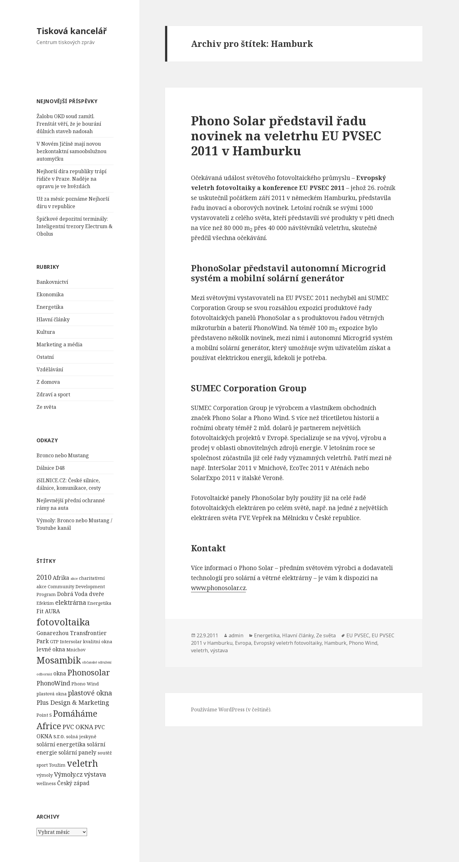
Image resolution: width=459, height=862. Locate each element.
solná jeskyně (81, 736)
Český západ (73, 783)
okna (59, 673)
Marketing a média (59, 344)
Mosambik (59, 660)
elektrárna (70, 602)
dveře (96, 594)
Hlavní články (53, 319)
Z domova (48, 381)
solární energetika (61, 744)
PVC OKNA (77, 727)
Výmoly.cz (68, 774)
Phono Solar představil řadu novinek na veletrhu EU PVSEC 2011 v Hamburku (286, 135)
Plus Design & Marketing (73, 702)
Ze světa (46, 406)
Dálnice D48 (51, 467)
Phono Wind (85, 684)
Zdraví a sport (53, 394)
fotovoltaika (63, 622)
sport (42, 765)
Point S (44, 715)
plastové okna (90, 692)
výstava (95, 774)
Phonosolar (88, 672)
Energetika (50, 306)
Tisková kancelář (72, 31)
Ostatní (45, 356)
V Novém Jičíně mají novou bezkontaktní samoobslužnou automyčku (71, 151)
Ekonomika (50, 294)
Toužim (57, 765)
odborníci (44, 674)
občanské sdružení (96, 662)
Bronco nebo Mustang (63, 455)
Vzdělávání (50, 369)
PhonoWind (53, 683)
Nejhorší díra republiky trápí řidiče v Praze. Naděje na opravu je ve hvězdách (71, 179)
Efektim (45, 603)
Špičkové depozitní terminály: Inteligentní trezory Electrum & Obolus (75, 226)
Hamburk (335, 642)
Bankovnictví (52, 281)
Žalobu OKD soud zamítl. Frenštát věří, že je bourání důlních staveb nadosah (69, 124)
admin (236, 635)
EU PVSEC (357, 635)
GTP (54, 641)
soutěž (105, 753)
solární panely (77, 752)
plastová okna (52, 694)
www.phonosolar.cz (218, 588)
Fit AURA (48, 611)
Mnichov (75, 650)
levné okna (51, 649)
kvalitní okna (97, 641)
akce (74, 578)
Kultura (46, 331)
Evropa (243, 642)
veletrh (82, 763)
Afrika (61, 577)
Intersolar (71, 641)
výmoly (45, 775)
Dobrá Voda (72, 594)
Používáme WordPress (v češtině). (231, 709)
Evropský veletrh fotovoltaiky (288, 642)
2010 (44, 577)
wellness (46, 783)
